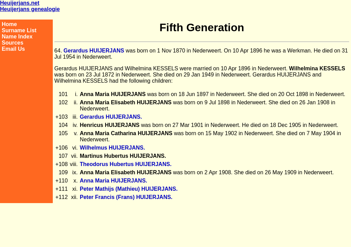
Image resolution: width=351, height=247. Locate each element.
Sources (12, 43)
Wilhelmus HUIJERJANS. (112, 148)
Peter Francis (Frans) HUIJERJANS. (126, 197)
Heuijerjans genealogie (30, 9)
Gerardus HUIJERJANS (93, 51)
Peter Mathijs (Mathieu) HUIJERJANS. (129, 189)
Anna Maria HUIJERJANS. (113, 181)
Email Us (13, 49)
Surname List (19, 30)
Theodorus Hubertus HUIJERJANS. (126, 164)
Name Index (17, 36)
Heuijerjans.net (19, 3)
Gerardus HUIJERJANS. (111, 117)
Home (9, 24)
